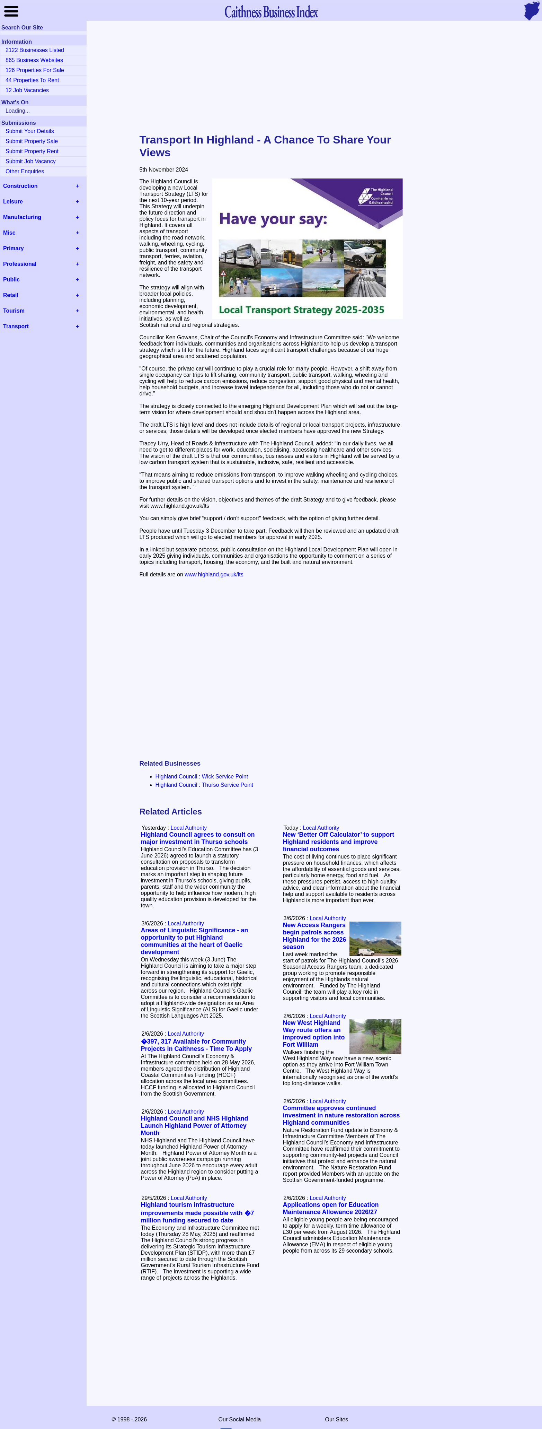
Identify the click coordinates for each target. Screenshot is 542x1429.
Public (11, 279)
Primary (13, 248)
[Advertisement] (271, 77)
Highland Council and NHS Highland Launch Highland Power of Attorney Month (194, 1125)
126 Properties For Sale (35, 70)
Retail (10, 295)
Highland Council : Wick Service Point (202, 776)
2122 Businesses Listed (35, 50)
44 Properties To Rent (32, 80)
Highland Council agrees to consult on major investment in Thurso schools (198, 838)
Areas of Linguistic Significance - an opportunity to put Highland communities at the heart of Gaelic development (194, 941)
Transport (16, 326)
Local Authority (321, 828)
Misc (9, 233)
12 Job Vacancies (27, 90)
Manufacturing (22, 217)
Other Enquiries (25, 171)
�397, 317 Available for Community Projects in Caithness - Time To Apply (196, 1045)
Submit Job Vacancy (31, 161)
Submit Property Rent (32, 151)
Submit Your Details (30, 131)
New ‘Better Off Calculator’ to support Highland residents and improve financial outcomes (338, 842)
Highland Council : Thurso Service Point (205, 785)
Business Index (270, 11)
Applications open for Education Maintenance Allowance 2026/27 (331, 1208)
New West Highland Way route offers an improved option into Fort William (314, 1033)
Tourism (14, 311)
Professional (19, 264)
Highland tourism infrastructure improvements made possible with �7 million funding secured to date (197, 1212)
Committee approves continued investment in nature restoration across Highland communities (341, 1115)
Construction (20, 186)
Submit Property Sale (32, 141)
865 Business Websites (34, 60)
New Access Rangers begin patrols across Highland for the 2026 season (314, 936)
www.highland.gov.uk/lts (214, 574)
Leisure (13, 201)
